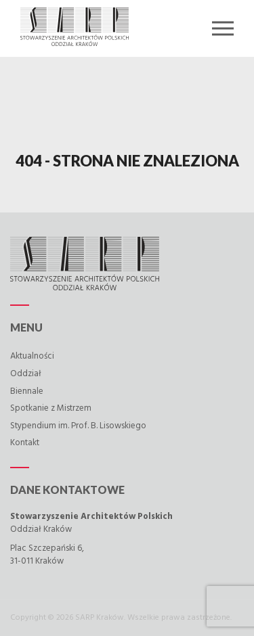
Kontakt (24, 443)
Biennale (26, 391)
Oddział (25, 374)
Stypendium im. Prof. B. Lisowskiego (78, 426)
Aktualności (32, 356)
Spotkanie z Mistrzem (50, 408)
